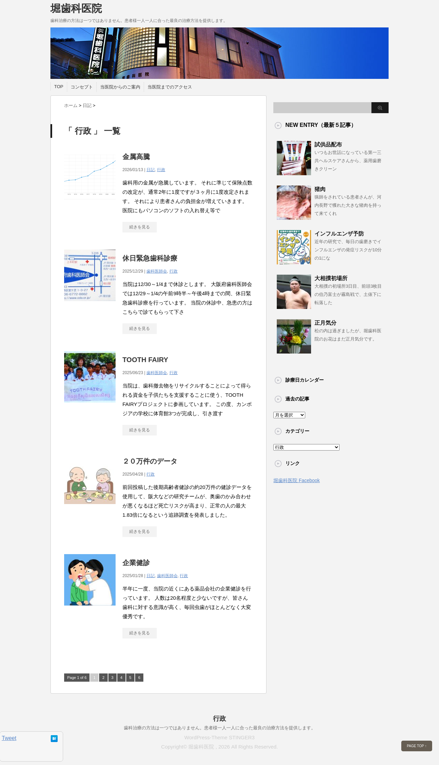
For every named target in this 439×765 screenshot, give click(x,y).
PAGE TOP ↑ (417, 746)
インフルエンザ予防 (339, 234)
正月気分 (325, 323)
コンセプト (82, 86)
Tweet (9, 738)
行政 (161, 169)
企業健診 (136, 562)
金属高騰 (136, 156)
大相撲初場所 (331, 278)
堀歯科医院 (76, 8)
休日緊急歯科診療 (149, 258)
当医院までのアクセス (169, 86)
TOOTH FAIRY (145, 359)
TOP (58, 86)
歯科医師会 (156, 271)
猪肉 (320, 189)
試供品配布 (328, 144)
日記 (150, 169)
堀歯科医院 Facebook (296, 480)
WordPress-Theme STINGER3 (220, 737)
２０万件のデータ (149, 461)
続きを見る (139, 227)
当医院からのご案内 (120, 86)
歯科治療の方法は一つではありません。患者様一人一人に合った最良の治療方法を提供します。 (220, 727)
